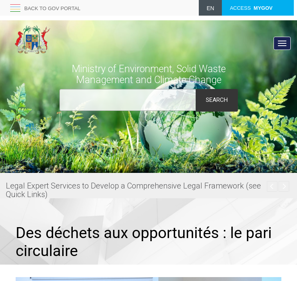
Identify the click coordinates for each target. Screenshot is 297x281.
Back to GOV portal (52, 8)
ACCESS (251, 8)
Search (217, 99)
